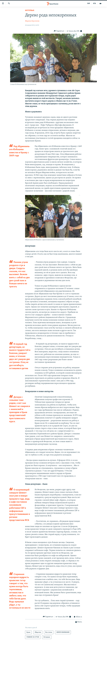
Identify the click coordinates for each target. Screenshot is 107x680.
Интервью (29, 10)
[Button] (59, 31)
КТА (94, 3)
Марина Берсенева (32, 21)
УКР (88, 3)
